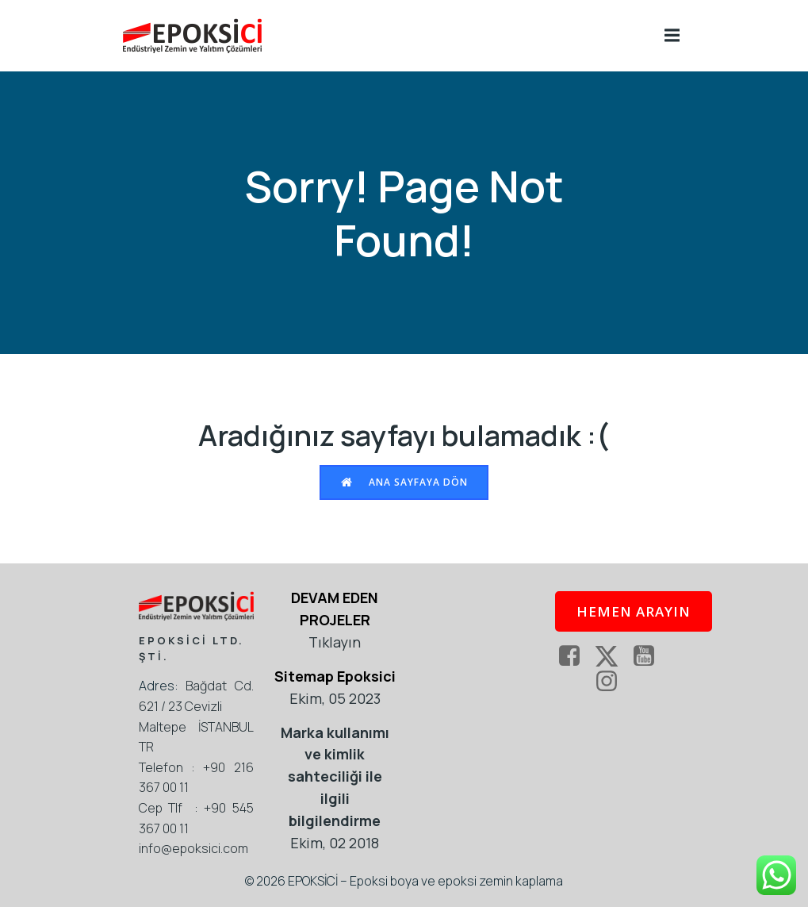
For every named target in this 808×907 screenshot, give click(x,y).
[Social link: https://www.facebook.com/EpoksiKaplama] (575, 656)
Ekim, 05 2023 (335, 698)
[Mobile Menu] (672, 35)
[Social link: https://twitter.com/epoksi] (612, 656)
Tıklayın (334, 641)
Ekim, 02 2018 (334, 842)
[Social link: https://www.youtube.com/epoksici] (649, 656)
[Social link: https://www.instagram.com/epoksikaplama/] (612, 681)
